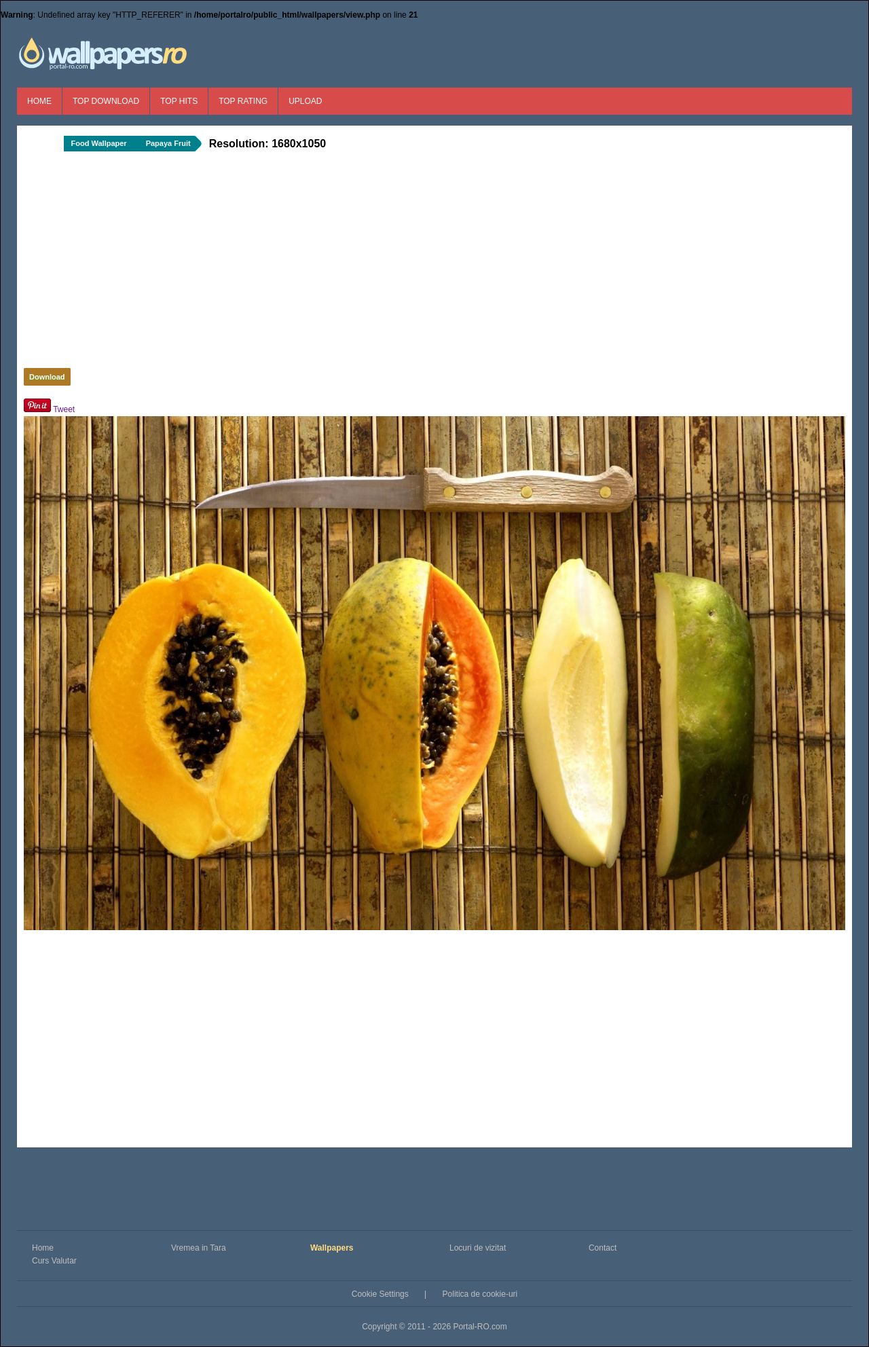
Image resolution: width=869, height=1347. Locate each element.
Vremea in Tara (198, 1248)
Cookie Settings (380, 1294)
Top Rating (243, 101)
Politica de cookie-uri (480, 1294)
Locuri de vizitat (477, 1248)
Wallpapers (332, 1248)
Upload (305, 101)
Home (39, 101)
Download (47, 377)
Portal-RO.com (479, 1326)
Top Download (106, 101)
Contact (602, 1248)
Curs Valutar (54, 1261)
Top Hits (179, 101)
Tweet (64, 409)
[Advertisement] (251, 263)
